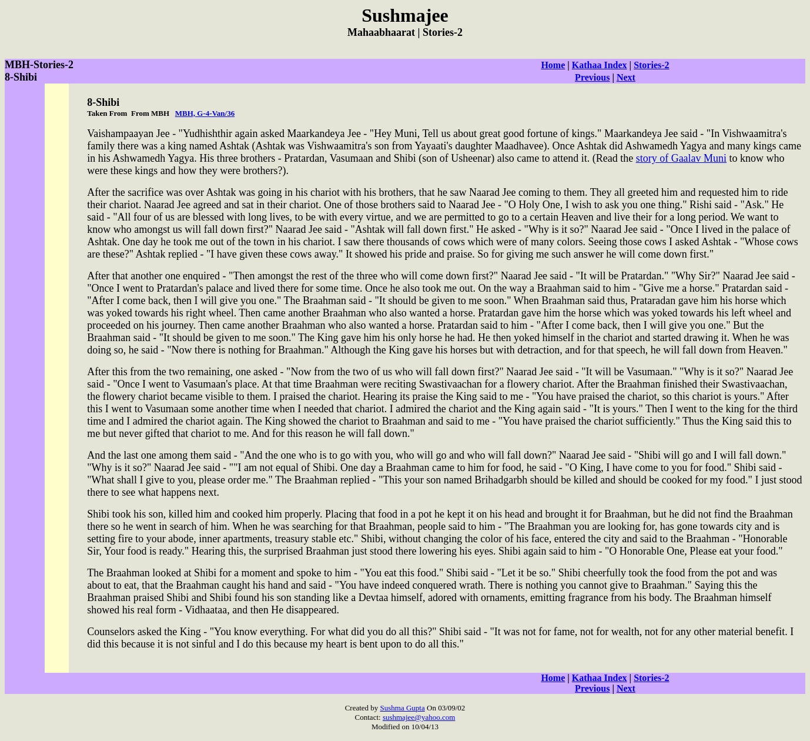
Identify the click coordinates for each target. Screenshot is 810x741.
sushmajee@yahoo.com (419, 717)
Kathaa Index (599, 65)
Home (553, 65)
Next (626, 77)
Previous (592, 77)
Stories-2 (651, 65)
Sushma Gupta (402, 707)
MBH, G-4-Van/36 (205, 113)
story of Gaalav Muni (681, 158)
